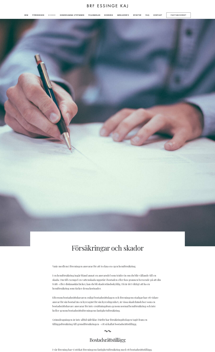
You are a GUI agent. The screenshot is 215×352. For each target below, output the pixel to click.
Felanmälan (94, 15)
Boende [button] (52, 15)
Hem (26, 15)
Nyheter (137, 15)
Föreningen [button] (38, 15)
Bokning (108, 15)
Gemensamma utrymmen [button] (72, 15)
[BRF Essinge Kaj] (107, 6)
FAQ (147, 15)
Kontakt (157, 15)
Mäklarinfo (123, 15)
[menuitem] (27, 15)
